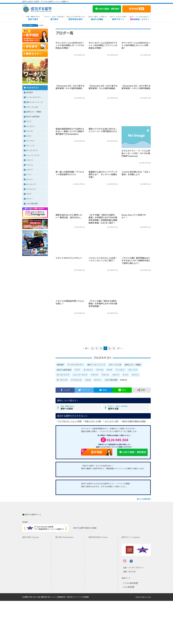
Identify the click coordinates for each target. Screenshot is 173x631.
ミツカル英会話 (130, 613)
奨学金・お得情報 (129, 548)
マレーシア (132, 370)
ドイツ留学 (61, 592)
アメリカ (99, 370)
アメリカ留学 (62, 541)
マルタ (88, 380)
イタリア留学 (62, 584)
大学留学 (27, 592)
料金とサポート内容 (93, 423)
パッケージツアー (30, 572)
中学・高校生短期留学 (32, 576)
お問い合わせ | (35, 627)
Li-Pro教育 (128, 617)
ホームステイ (29, 560)
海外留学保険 (128, 552)
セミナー (97, 380)
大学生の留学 (29, 588)
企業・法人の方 (127, 601)
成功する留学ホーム (31, 515)
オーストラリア (63, 375)
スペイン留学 (62, 588)
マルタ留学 (61, 564)
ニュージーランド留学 (65, 552)
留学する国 (118, 408)
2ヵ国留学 (27, 564)
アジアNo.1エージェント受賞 (70, 423)
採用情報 (92, 627)
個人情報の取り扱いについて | (50, 627)
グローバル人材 (115, 365)
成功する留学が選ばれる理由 (134, 423)
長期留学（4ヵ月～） (31, 545)
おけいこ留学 (29, 568)
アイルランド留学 (63, 560)
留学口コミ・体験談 (133, 365)
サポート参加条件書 (130, 568)
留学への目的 (67, 408)
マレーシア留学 (62, 576)
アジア (77, 370)
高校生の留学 (29, 584)
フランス (105, 375)
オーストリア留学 (63, 596)
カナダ (109, 370)
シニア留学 (28, 600)
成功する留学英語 (64, 370)
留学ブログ (127, 560)
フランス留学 (62, 580)
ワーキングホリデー (76, 365)
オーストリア (62, 380)
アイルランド (76, 380)
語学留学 (60, 365)
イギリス (94, 375)
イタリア (115, 375)
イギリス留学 (62, 556)
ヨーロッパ (88, 370)
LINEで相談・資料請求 (132, 454)
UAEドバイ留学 (62, 600)
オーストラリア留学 (64, 548)
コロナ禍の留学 (111, 380)
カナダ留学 (61, 545)
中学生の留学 (29, 580)
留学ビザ (126, 556)
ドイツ (125, 375)
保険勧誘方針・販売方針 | (70, 627)
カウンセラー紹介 (112, 423)
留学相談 (136, 8)
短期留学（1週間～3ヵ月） (34, 541)
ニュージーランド (80, 375)
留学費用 (126, 545)
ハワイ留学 (61, 572)
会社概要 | (26, 627)
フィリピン (120, 370)
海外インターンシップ (96, 365)
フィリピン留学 (62, 568)
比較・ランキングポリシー (132, 598)
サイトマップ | (84, 627)
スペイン (135, 375)
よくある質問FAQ (129, 564)
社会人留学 (28, 596)
